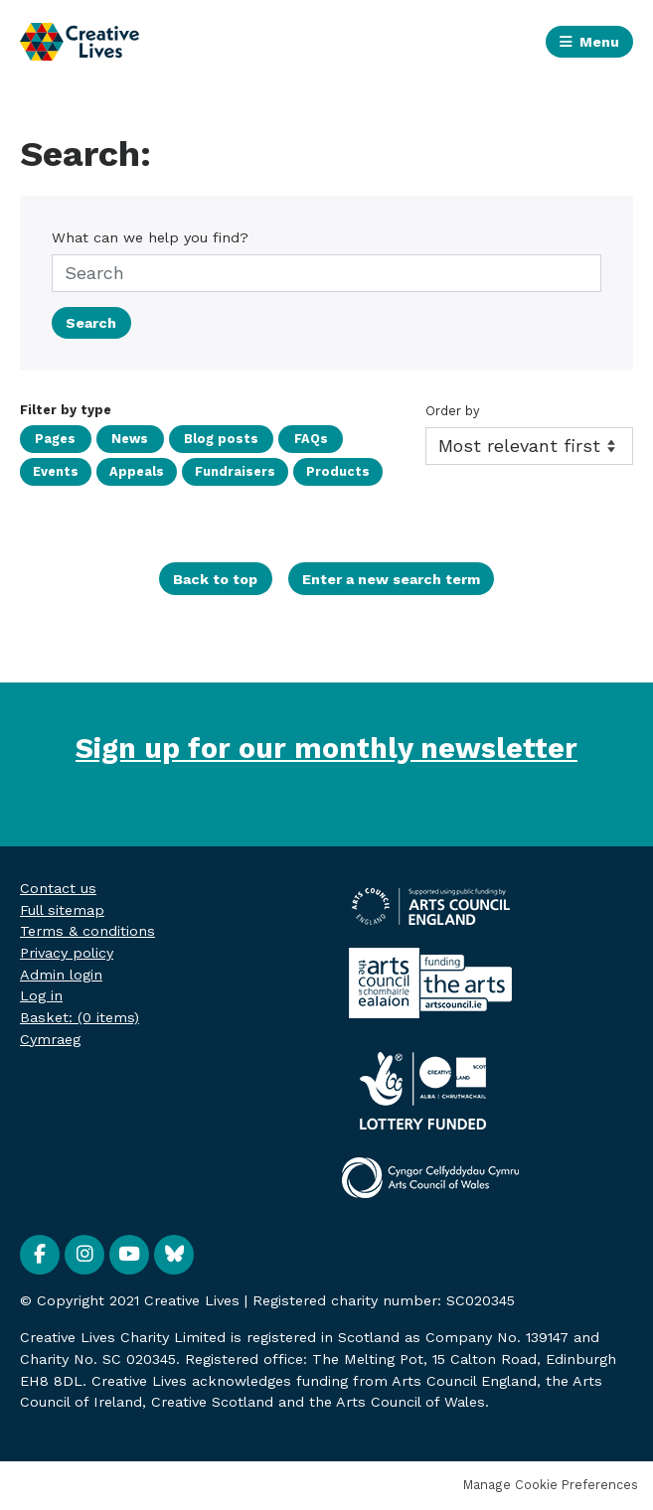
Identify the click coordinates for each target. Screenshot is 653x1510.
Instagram (84, 1255)
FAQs (291, 438)
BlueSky (174, 1255)
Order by (452, 410)
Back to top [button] (215, 579)
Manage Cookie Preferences (550, 1484)
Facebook (40, 1255)
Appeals (135, 471)
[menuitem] (79, 1017)
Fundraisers (233, 471)
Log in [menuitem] (41, 995)
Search (91, 323)
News (121, 438)
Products (335, 471)
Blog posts (207, 438)
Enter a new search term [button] (391, 579)
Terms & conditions (87, 931)
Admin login (61, 974)
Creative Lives (79, 42)
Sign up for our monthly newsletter (326, 748)
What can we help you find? (150, 237)
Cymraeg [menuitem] (50, 1039)
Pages (53, 438)
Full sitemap (62, 910)
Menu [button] (599, 42)
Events (56, 471)
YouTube (129, 1255)
